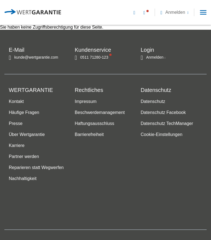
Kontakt (16, 101)
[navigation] (167, 12)
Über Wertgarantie (27, 134)
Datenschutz (153, 101)
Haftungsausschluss (94, 123)
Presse (16, 123)
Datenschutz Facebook (163, 112)
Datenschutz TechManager (167, 123)
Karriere (16, 145)
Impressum (85, 101)
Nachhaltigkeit (23, 178)
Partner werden (24, 156)
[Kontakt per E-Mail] (135, 12)
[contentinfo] (176, 222)
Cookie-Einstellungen (161, 134)
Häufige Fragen (24, 112)
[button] (174, 12)
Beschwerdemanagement (100, 112)
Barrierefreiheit (89, 134)
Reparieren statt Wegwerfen (36, 167)
